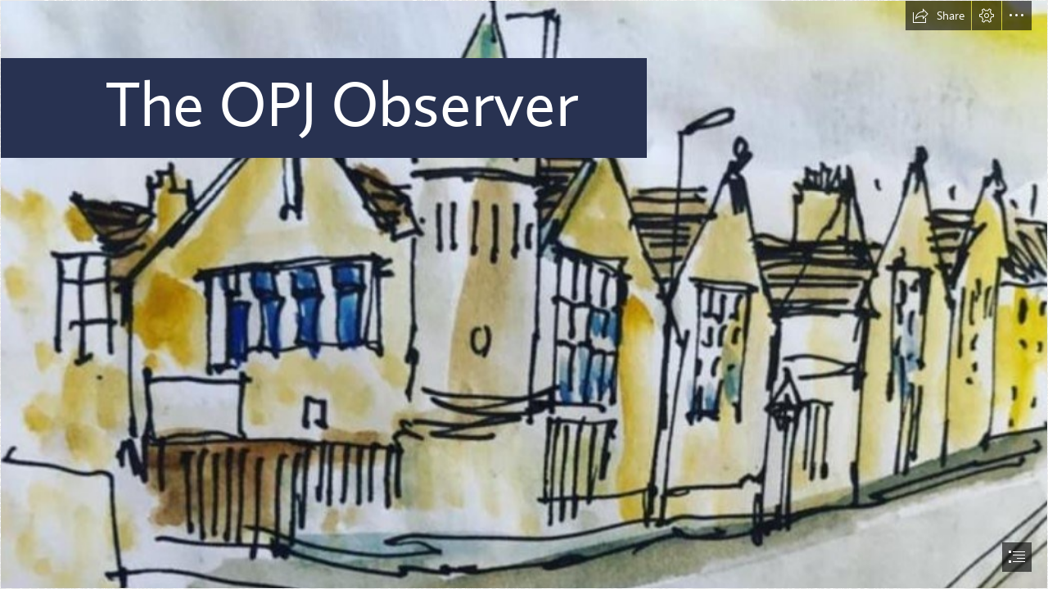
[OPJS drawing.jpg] (524, 294)
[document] (524, 294)
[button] (938, 15)
